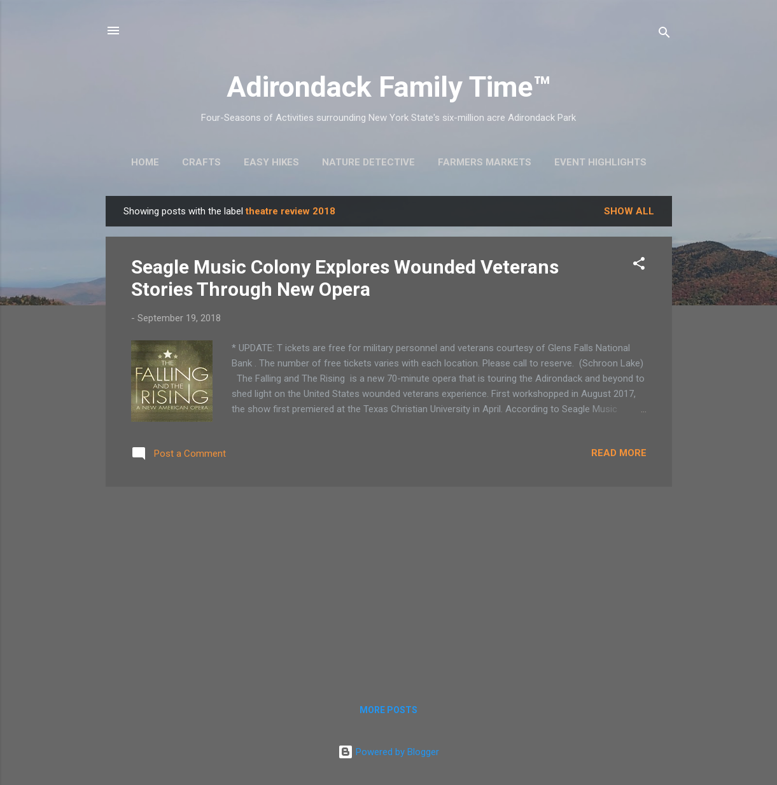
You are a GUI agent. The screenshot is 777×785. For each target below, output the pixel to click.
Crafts (201, 162)
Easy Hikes (271, 162)
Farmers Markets (484, 162)
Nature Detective (368, 162)
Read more (619, 453)
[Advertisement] (389, 586)
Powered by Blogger (388, 752)
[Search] (664, 34)
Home (145, 162)
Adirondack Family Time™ (388, 87)
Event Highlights (600, 162)
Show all (629, 211)
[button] (639, 265)
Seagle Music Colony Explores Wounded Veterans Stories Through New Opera (345, 278)
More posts (388, 710)
